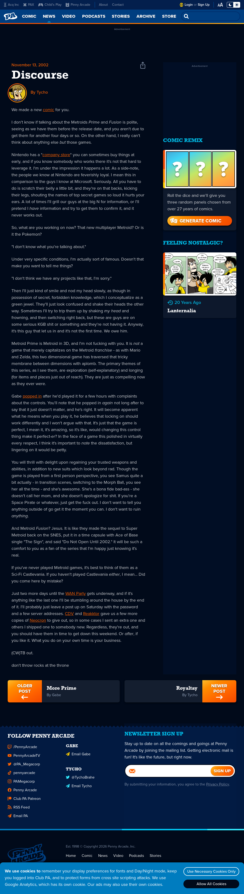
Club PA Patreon (24, 802)
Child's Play (50, 4)
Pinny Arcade (78, 4)
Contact (118, 4)
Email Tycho (79, 789)
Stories (155, 859)
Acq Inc (11, 4)
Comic (87, 859)
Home (71, 859)
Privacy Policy (217, 790)
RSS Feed (19, 811)
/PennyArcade (22, 750)
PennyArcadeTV (24, 759)
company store (56, 155)
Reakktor (91, 614)
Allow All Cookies (211, 884)
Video (118, 859)
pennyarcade (21, 776)
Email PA (18, 819)
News (103, 859)
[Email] (168, 777)
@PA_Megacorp (24, 767)
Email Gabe (78, 757)
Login (189, 4)
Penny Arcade (22, 793)
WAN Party (75, 594)
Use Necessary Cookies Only (211, 871)
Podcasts (136, 859)
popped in (32, 396)
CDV (69, 614)
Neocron (38, 620)
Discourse (40, 76)
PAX (28, 4)
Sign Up (204, 4)
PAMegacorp (21, 785)
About (103, 4)
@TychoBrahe (80, 780)
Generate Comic (195, 217)
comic (48, 110)
